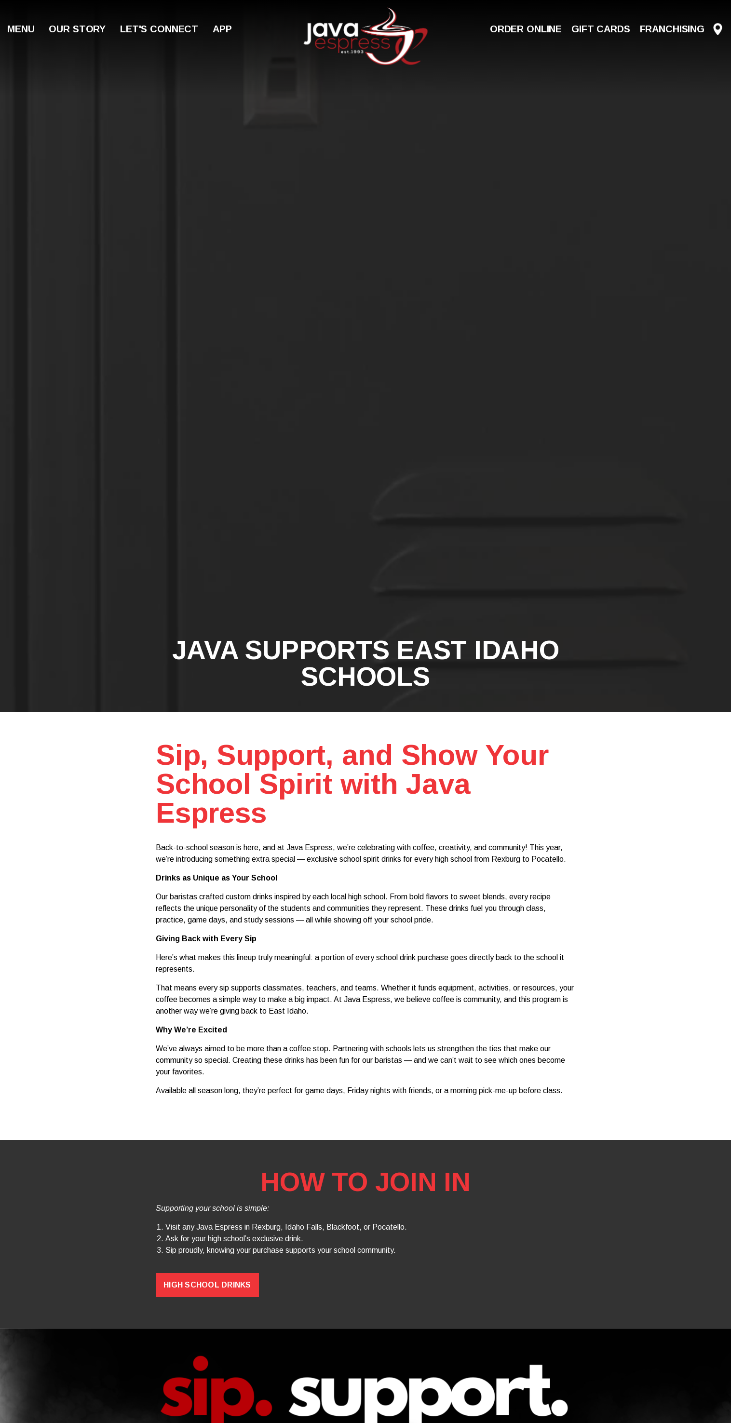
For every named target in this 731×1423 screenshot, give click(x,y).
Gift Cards (600, 29)
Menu (20, 29)
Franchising (672, 29)
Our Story (77, 29)
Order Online (526, 29)
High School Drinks (207, 1285)
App (222, 29)
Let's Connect (159, 29)
